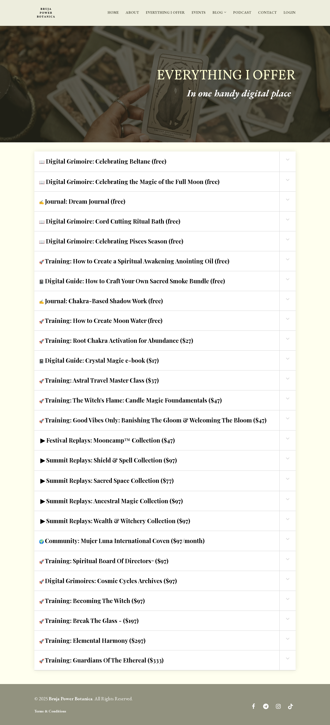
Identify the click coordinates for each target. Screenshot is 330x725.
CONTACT (267, 12)
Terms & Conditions (50, 711)
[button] (288, 159)
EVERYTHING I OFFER (165, 12)
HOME (113, 12)
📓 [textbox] (132, 281)
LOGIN (289, 12)
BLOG (217, 12)
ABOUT (132, 12)
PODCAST (242, 12)
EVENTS (199, 12)
